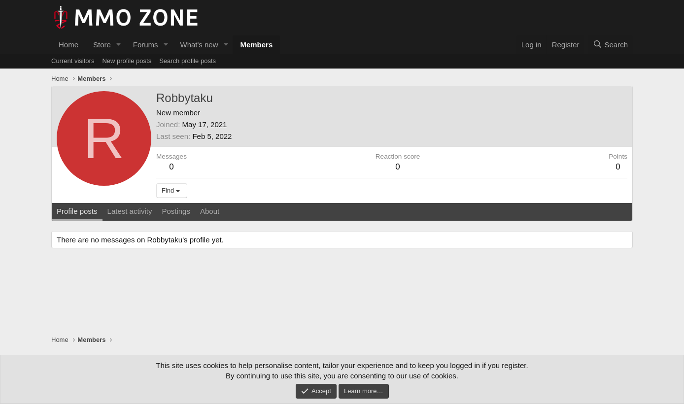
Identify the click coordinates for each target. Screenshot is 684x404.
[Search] (610, 44)
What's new (199, 44)
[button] (119, 44)
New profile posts (126, 61)
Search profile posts (187, 61)
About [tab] (209, 211)
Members (256, 44)
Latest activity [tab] (129, 211)
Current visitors (72, 61)
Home (68, 44)
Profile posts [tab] (77, 211)
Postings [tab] (176, 211)
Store (102, 44)
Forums (145, 44)
